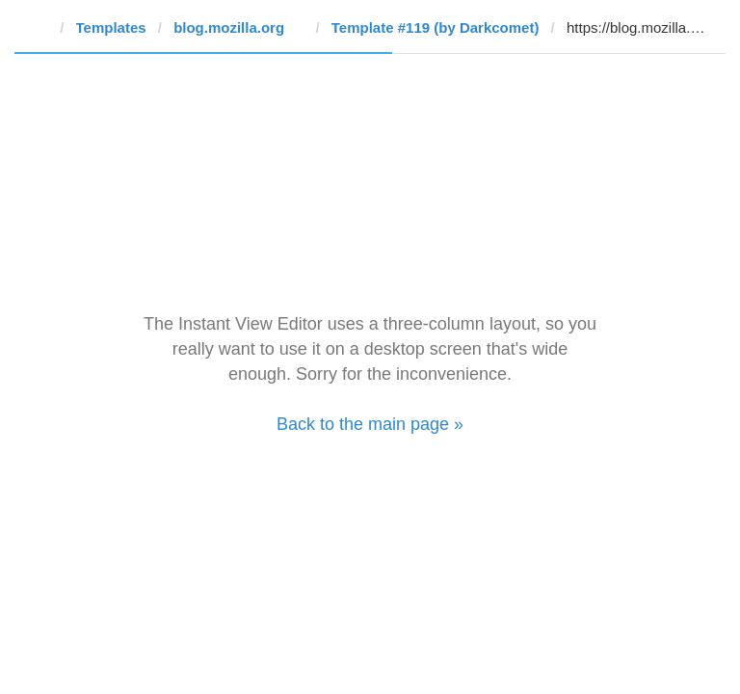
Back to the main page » (370, 424)
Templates (111, 27)
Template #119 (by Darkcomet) (435, 27)
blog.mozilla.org (228, 27)
